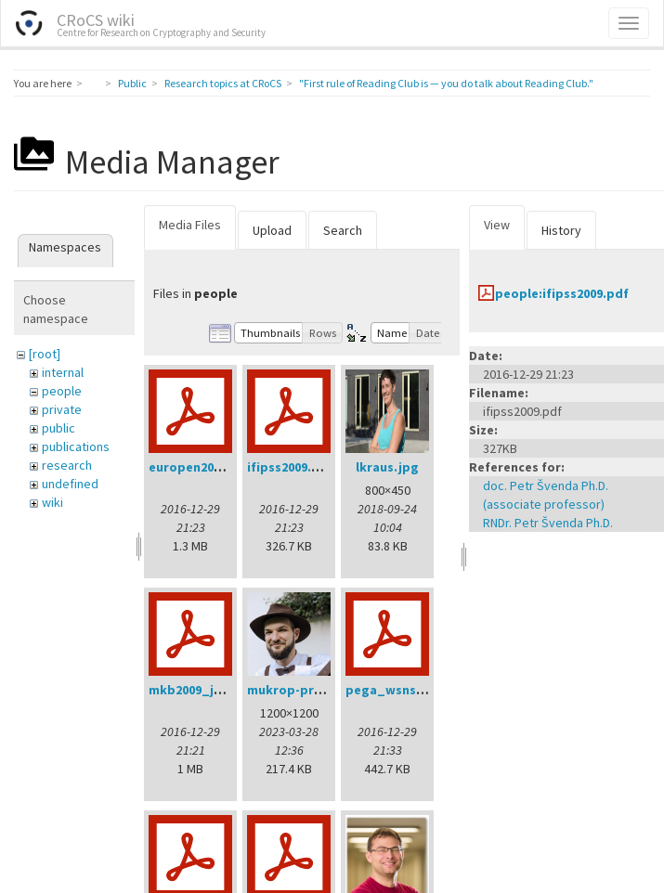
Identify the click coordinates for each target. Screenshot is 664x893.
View (497, 224)
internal (63, 372)
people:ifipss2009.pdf (562, 293)
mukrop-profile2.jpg (310, 689)
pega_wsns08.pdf (400, 689)
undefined (70, 483)
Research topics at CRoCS (222, 83)
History (561, 230)
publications (76, 446)
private (62, 409)
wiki (52, 502)
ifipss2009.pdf (290, 467)
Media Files (190, 224)
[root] (44, 353)
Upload (272, 230)
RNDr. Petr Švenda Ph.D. (548, 522)
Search (342, 230)
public (58, 428)
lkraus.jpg (387, 467)
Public (132, 83)
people (62, 390)
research (67, 465)
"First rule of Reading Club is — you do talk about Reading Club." (446, 83)
